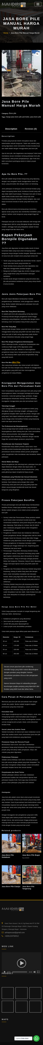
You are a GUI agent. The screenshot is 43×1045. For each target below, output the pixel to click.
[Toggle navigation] (38, 4)
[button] (38, 53)
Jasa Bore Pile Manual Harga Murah (25, 33)
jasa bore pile (30, 116)
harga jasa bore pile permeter (15, 116)
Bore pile (12, 113)
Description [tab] (10, 127)
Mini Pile (15, 360)
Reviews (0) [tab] (28, 127)
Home (8, 33)
